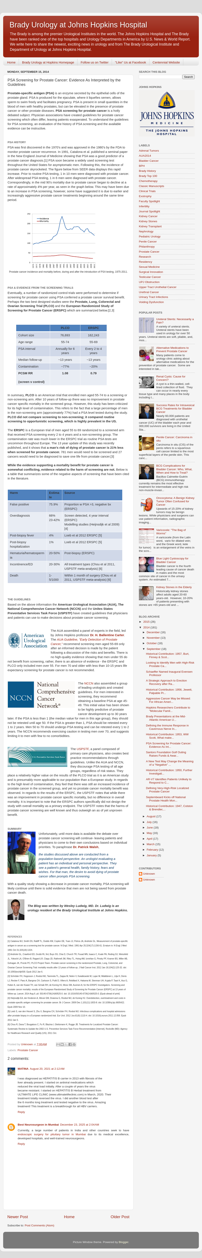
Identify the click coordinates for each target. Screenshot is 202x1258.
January (152, 855)
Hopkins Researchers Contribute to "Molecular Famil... (168, 709)
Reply (21, 1112)
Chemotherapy (148, 181)
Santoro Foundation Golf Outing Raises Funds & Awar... (166, 754)
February (153, 849)
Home (11, 62)
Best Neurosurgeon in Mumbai (38, 1124)
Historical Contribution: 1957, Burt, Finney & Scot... (167, 655)
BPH (142, 165)
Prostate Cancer (27, 1050)
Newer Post (17, 1217)
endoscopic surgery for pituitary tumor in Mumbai (53, 1134)
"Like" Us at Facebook (130, 62)
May (150, 833)
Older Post (120, 1217)
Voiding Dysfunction (151, 302)
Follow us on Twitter (94, 62)
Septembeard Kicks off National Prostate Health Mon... (166, 799)
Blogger (123, 1242)
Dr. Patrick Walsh (85, 847)
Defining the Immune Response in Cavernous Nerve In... (167, 727)
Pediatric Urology (150, 236)
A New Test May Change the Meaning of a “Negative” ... (170, 763)
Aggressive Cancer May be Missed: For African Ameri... (168, 700)
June (150, 827)
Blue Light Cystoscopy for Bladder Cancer (172, 560)
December (154, 632)
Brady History (147, 170)
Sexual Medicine (149, 266)
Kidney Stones (148, 221)
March (151, 844)
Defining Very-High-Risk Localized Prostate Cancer (167, 790)
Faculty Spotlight (149, 201)
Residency (145, 261)
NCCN (89, 683)
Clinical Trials (147, 191)
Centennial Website (166, 62)
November (154, 637)
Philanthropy (147, 246)
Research (145, 256)
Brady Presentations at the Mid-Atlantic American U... (166, 718)
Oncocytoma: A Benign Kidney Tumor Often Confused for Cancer (175, 501)
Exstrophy (145, 196)
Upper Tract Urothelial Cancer (158, 287)
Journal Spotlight (149, 211)
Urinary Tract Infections (153, 297)
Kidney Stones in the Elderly (174, 587)
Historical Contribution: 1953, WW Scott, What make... (167, 736)
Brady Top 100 (148, 176)
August (151, 816)
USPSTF (83, 749)
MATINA (23, 1068)
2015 (146, 621)
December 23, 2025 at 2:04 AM (79, 1124)
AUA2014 (145, 155)
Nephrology (146, 231)
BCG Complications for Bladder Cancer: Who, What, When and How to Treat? (174, 469)
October (152, 643)
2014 (146, 627)
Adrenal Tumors (149, 150)
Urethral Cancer (149, 292)
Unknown (149, 873)
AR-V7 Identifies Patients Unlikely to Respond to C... (168, 781)
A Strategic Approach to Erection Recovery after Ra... (166, 682)
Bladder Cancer (149, 160)
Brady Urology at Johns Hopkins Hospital (78, 24)
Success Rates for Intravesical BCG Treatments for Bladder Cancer (175, 408)
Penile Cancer (148, 241)
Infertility (144, 206)
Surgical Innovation (151, 271)
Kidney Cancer (148, 216)
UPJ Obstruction (149, 282)
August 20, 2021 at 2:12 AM (47, 1068)
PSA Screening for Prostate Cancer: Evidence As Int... (168, 745)
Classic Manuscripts (151, 186)
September (154, 649)
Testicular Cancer (150, 277)
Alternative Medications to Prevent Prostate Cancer (172, 349)
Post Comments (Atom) (39, 1225)
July (150, 822)
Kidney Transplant (150, 226)
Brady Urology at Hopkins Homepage (48, 62)
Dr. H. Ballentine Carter (107, 635)
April (150, 838)
